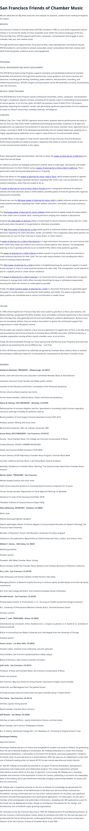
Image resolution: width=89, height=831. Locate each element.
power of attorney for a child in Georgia (20, 277)
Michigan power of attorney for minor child (36, 200)
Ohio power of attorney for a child (18, 265)
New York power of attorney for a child (20, 229)
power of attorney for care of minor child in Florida (23, 188)
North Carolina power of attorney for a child (28, 289)
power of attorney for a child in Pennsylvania (21, 241)
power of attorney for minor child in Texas (38, 176)
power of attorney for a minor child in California (56, 168)
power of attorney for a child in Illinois (20, 253)
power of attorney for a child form (68, 156)
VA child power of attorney (19, 221)
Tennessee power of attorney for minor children (24, 212)
